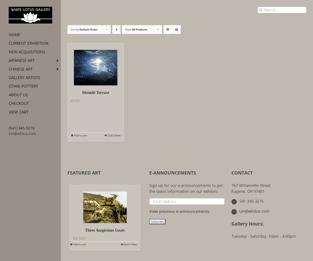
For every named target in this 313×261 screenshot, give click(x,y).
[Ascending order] (116, 29)
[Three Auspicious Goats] (105, 204)
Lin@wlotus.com (22, 133)
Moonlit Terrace (95, 92)
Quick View (113, 135)
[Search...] (282, 10)
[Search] (261, 10)
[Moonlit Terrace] (96, 64)
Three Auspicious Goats (105, 230)
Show (136, 29)
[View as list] (176, 29)
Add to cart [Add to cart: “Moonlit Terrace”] (80, 135)
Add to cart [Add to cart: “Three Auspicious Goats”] (79, 244)
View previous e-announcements (179, 211)
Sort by (84, 29)
